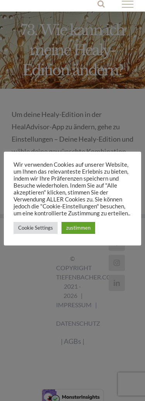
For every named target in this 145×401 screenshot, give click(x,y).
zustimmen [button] (78, 228)
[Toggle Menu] (127, 4)
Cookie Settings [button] (35, 228)
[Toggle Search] (101, 4)
